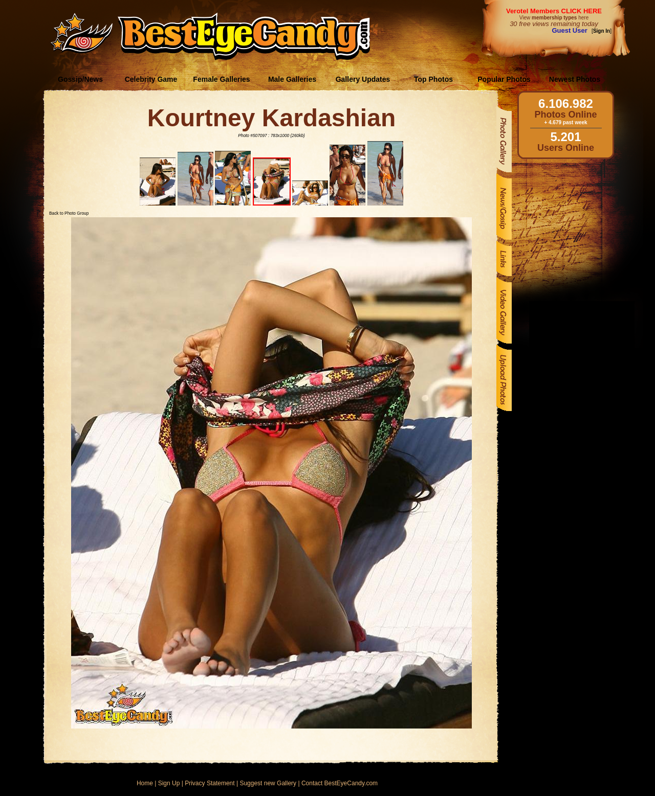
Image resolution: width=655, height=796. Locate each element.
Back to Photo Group (69, 213)
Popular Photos (503, 79)
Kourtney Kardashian (271, 117)
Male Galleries (292, 79)
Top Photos (433, 79)
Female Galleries (221, 79)
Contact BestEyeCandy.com (339, 783)
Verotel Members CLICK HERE (554, 11)
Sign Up (169, 783)
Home (145, 783)
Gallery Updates (363, 79)
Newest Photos (574, 79)
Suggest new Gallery (267, 783)
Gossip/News (80, 79)
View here (553, 17)
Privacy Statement (209, 783)
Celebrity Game (151, 79)
